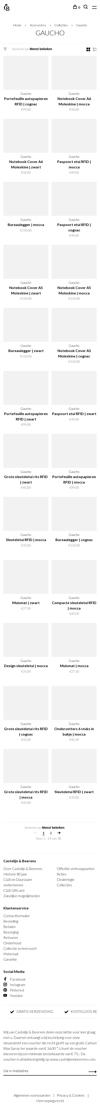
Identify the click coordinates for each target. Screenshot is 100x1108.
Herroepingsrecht (50, 1100)
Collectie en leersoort (20, 948)
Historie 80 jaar (15, 874)
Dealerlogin (65, 879)
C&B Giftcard (13, 890)
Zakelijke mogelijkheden (21, 896)
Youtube (13, 995)
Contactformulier (16, 916)
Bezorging (10, 932)
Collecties (61, 25)
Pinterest (13, 990)
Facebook (14, 979)
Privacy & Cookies (71, 1095)
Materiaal (10, 954)
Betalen (9, 926)
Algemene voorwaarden (32, 1095)
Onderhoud (12, 943)
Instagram (14, 984)
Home (17, 25)
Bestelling (10, 921)
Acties (61, 874)
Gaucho (81, 25)
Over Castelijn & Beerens (22, 868)
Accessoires (38, 25)
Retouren (10, 937)
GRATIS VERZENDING (34, 1011)
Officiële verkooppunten (75, 868)
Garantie (10, 959)
